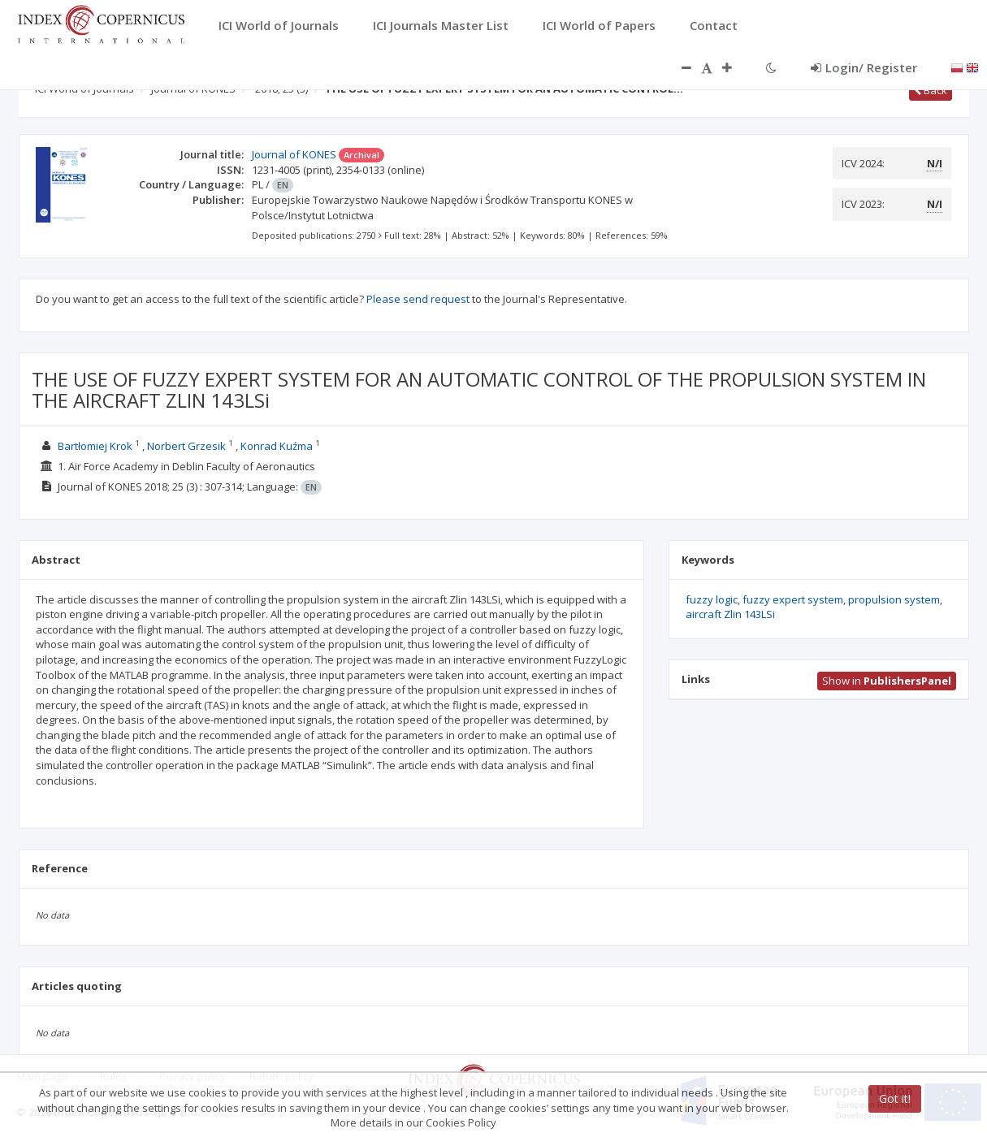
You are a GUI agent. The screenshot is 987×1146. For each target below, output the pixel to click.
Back (930, 90)
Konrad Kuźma (276, 446)
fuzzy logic (712, 599)
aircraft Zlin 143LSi (730, 614)
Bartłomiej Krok (95, 446)
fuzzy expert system (792, 599)
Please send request (418, 299)
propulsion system (894, 599)
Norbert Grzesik (186, 446)
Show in (886, 680)
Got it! (895, 1098)
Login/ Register (864, 67)
